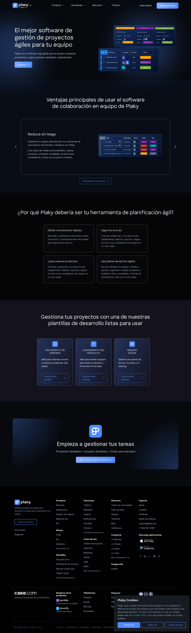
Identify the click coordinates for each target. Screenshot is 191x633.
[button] (16, 147)
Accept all (129, 625)
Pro (57, 539)
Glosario (114, 514)
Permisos (88, 528)
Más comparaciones (120, 558)
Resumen (60, 505)
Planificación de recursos (67, 564)
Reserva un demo (26, 522)
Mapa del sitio (109, 627)
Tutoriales (115, 519)
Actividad (88, 523)
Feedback (143, 514)
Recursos (97, 5)
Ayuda (141, 505)
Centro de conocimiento (122, 505)
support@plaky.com (147, 523)
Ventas (87, 557)
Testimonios (116, 528)
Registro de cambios (65, 514)
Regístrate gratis (167, 5)
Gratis (58, 535)
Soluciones (76, 5)
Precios (116, 5)
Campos (87, 514)
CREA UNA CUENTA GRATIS (95, 459)
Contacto (143, 510)
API (57, 523)
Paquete (87, 597)
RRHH (86, 566)
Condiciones (71, 627)
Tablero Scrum (62, 573)
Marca (114, 606)
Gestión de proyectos (93, 543)
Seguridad (96, 627)
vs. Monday (116, 539)
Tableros (88, 505)
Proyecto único (63, 559)
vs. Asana (115, 548)
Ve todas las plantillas (65, 578)
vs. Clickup (116, 544)
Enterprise (60, 544)
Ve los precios (62, 548)
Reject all (152, 625)
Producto (56, 5)
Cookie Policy (140, 615)
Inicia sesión (146, 5)
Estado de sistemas (147, 519)
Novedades (89, 611)
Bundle (87, 602)
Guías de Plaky (117, 510)
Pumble (114, 569)
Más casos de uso (92, 571)
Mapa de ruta (62, 519)
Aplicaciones (61, 510)
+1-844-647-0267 (147, 528)
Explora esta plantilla (55, 378)
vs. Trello (115, 553)
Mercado (88, 606)
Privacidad (84, 627)
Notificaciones (90, 519)
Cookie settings (175, 625)
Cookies (59, 627)
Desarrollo (88, 548)
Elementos (88, 510)
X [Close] (185, 600)
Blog (113, 523)
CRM (86, 562)
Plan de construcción (65, 569)
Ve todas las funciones (95, 181)
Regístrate (19, 534)
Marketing (88, 553)
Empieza (23, 64)
